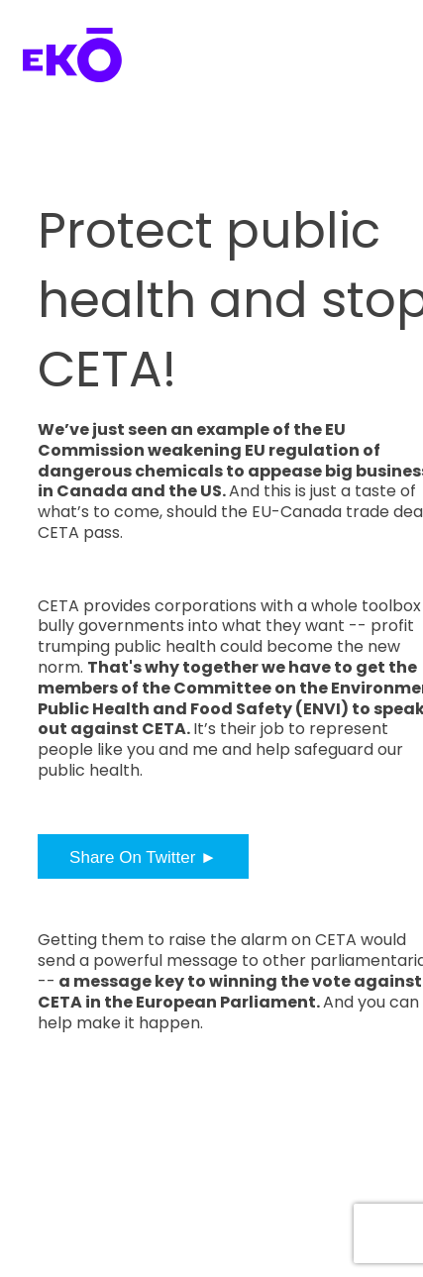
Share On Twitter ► (143, 857)
